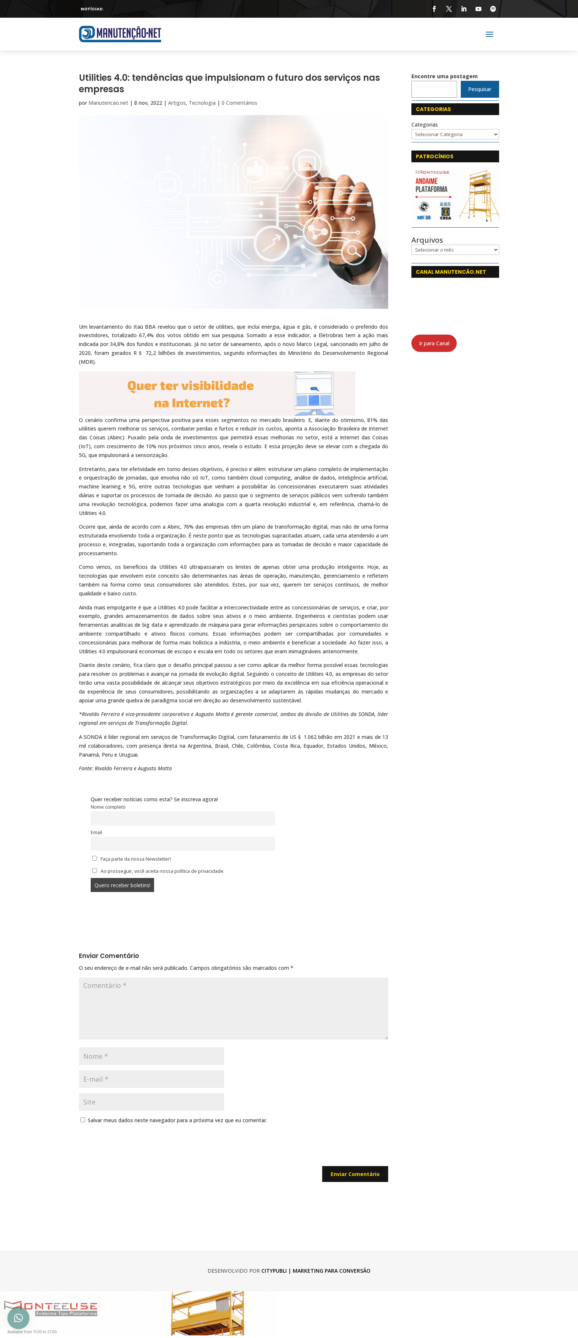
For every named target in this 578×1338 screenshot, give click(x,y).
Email (96, 832)
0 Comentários (239, 102)
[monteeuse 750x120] (138, 1333)
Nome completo (108, 807)
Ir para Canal (434, 343)
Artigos (177, 102)
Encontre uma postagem (444, 76)
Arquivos (427, 240)
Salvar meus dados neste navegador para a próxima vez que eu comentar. (177, 1120)
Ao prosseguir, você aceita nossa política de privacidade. (158, 871)
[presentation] (135, 1148)
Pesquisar (479, 89)
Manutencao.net (108, 102)
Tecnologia (202, 102)
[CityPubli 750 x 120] (217, 411)
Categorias (424, 124)
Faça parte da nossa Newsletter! (131, 859)
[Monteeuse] (455, 220)
